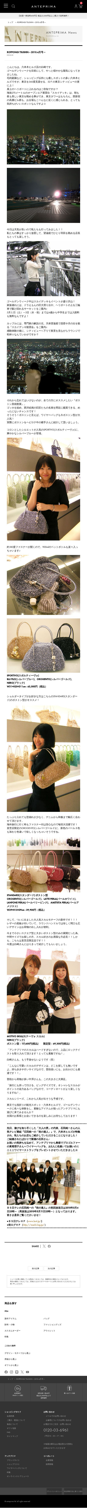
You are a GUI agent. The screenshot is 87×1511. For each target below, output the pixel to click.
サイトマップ (10, 1436)
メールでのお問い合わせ (54, 1416)
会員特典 (8, 1416)
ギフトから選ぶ (11, 1365)
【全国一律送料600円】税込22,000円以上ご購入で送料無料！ (43, 16)
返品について (10, 1424)
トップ (10, 22)
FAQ (6, 1432)
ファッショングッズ (52, 1325)
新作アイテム (10, 1319)
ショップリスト (11, 1464)
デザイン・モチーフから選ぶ (17, 1353)
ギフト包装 (9, 1429)
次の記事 (51, 1269)
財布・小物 (9, 1325)
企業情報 (47, 1460)
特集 (7, 1337)
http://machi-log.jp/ (33, 1225)
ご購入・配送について (14, 1420)
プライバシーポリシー (73, 1492)
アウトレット (49, 1331)
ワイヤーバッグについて (15, 1468)
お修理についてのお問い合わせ (56, 1420)
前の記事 (35, 1269)
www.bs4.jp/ (34, 1221)
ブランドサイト (11, 1460)
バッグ (46, 1319)
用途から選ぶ (10, 1359)
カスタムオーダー (12, 1331)
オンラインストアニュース (16, 1477)
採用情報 (47, 1464)
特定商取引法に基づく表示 (71, 1494)
